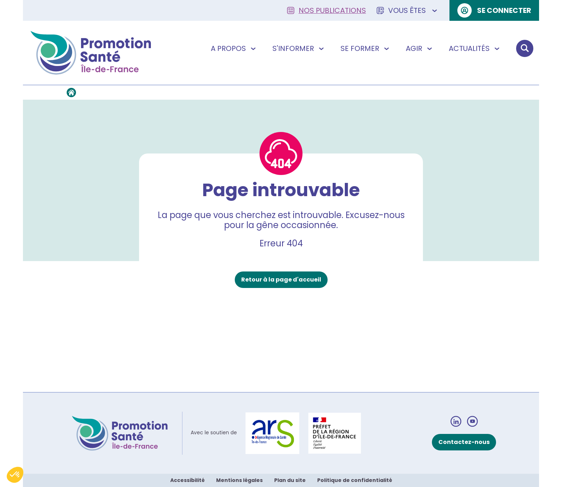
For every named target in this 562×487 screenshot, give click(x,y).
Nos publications (326, 10)
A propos (234, 48)
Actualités (475, 48)
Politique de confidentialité (354, 480)
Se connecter (494, 10)
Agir (420, 48)
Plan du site (290, 480)
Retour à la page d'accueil (281, 279)
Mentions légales (239, 480)
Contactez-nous (464, 442)
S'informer (298, 48)
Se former (365, 48)
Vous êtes (408, 10)
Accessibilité (187, 480)
